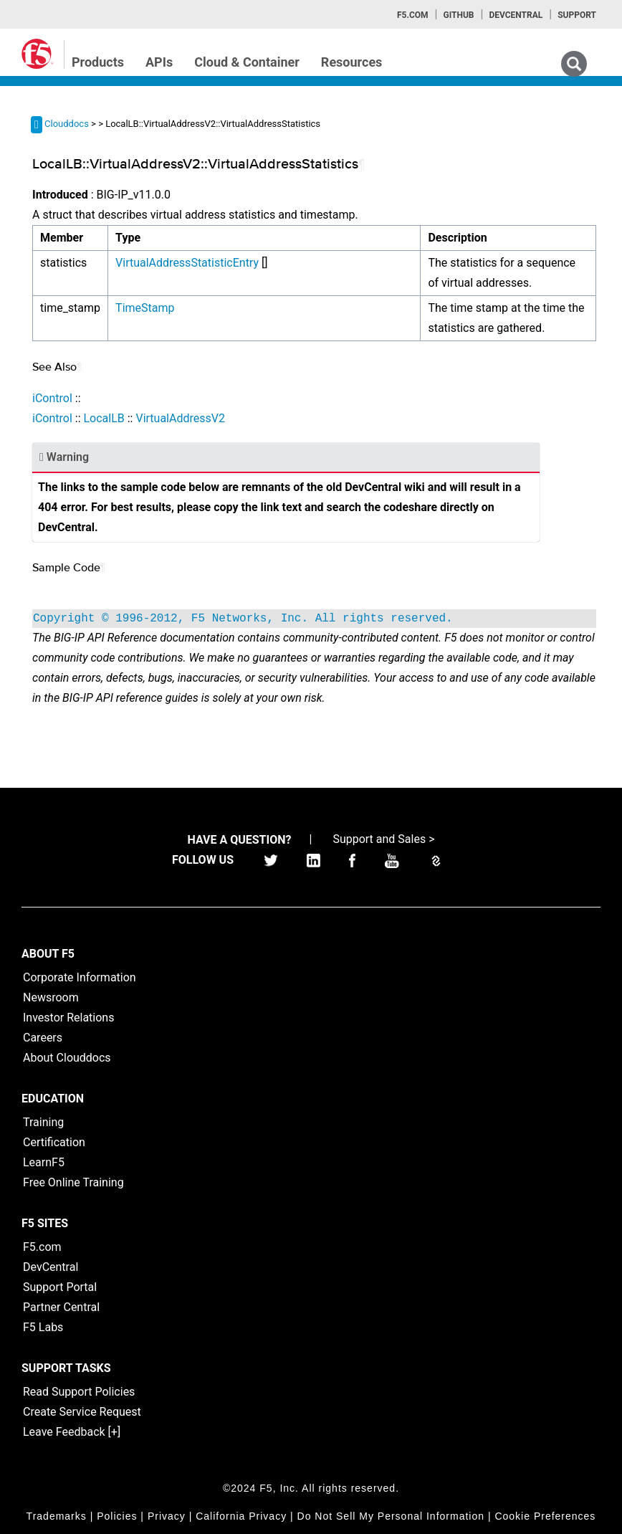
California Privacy (241, 1516)
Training (43, 1122)
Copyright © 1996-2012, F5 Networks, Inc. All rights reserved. (243, 618)
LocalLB (103, 418)
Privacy (167, 1516)
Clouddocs (66, 123)
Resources (352, 62)
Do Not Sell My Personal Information (390, 1516)
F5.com (413, 15)
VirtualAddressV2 (179, 418)
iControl (52, 398)
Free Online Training (73, 1182)
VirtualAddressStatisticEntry (187, 263)
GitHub (458, 15)
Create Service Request (82, 1412)
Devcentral (515, 15)
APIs (159, 62)
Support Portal (60, 1287)
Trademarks (57, 1516)
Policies (117, 1516)
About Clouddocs (67, 1057)
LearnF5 (43, 1162)
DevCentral (50, 1267)
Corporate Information (79, 977)
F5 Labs (43, 1327)
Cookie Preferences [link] (544, 1516)
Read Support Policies (79, 1392)
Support (577, 15)
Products (98, 62)
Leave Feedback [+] (71, 1432)
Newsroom (51, 997)
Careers (42, 1037)
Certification (54, 1142)
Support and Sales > (383, 839)
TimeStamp (144, 308)
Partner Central (61, 1307)
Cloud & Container (247, 62)
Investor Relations (68, 1017)
